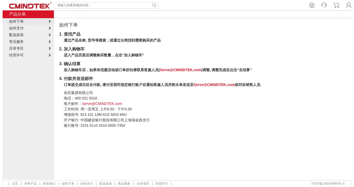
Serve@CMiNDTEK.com (180, 70)
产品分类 (17, 14)
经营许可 (162, 183)
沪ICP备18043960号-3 (328, 183)
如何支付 (86, 183)
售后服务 (124, 183)
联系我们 (49, 183)
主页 (15, 183)
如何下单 (68, 183)
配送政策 (105, 183)
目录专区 (143, 183)
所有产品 (30, 183)
